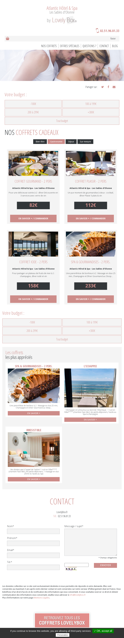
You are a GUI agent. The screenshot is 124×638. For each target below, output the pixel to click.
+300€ (91, 112)
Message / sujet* (73, 526)
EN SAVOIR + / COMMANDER (33, 218)
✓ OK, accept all (103, 631)
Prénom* (12, 538)
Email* (10, 550)
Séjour (71, 141)
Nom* (10, 526)
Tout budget (62, 121)
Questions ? (89, 46)
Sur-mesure (85, 141)
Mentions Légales (41, 598)
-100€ (33, 104)
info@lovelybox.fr (77, 595)
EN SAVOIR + (33, 413)
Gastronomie (56, 141)
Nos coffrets (49, 46)
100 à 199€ (90, 104)
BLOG (115, 46)
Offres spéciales (69, 46)
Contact (104, 46)
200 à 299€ (33, 112)
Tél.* (9, 562)
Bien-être (40, 141)
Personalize (62, 635)
